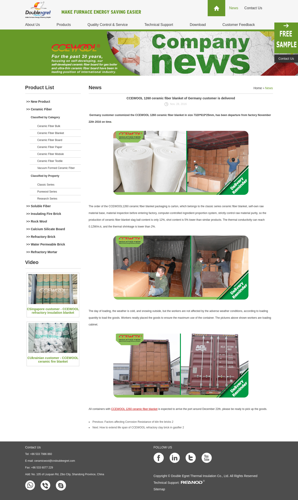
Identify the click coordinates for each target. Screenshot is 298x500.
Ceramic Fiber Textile (50, 161)
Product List (39, 87)
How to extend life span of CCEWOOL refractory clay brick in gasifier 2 (142, 427)
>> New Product (38, 101)
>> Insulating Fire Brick (43, 214)
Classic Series (46, 184)
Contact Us (253, 8)
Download (198, 25)
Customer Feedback (239, 25)
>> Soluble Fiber (38, 206)
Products (64, 25)
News (233, 8)
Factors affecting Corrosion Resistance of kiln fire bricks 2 (139, 421)
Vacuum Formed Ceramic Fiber (56, 168)
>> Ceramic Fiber (39, 109)
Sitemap (159, 489)
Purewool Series (47, 191)
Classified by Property (45, 175)
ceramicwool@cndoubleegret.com (54, 460)
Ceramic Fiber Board (49, 140)
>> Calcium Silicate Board (45, 229)
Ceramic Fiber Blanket (50, 133)
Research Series (47, 198)
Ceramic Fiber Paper (49, 147)
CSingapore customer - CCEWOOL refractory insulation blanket (53, 310)
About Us (32, 25)
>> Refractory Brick (40, 237)
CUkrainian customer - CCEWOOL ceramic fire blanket (52, 359)
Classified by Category (45, 117)
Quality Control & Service (107, 25)
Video (32, 262)
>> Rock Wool (36, 221)
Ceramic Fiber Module (50, 154)
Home (257, 88)
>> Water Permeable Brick (45, 244)
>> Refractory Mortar (41, 252)
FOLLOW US (163, 447)
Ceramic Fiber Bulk (48, 126)
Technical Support (158, 25)
